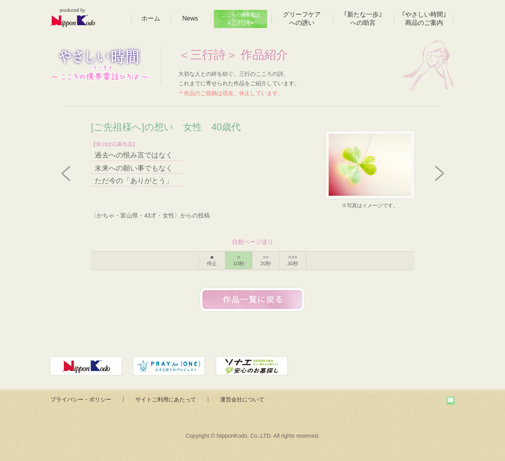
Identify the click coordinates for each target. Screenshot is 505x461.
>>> (292, 260)
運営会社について (242, 399)
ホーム (150, 18)
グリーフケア (302, 18)
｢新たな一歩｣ (363, 18)
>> (265, 260)
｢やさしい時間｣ (424, 18)
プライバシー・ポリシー (80, 399)
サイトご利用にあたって (165, 399)
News (190, 18)
